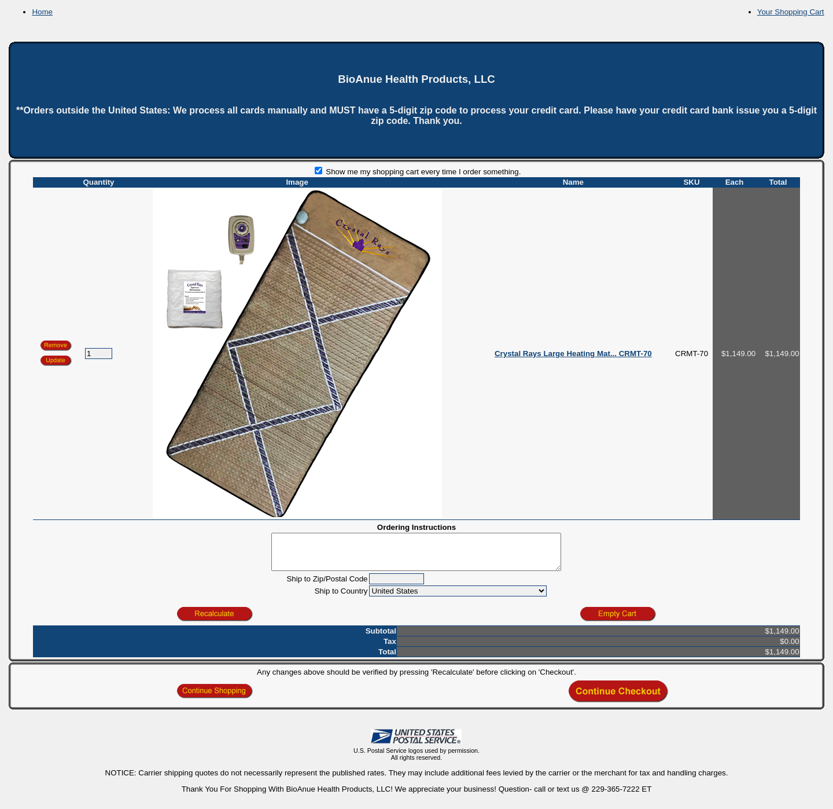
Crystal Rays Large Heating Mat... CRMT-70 (573, 353)
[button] (56, 360)
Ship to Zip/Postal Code (326, 585)
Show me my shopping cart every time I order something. (418, 171)
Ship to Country (341, 598)
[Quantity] (98, 353)
